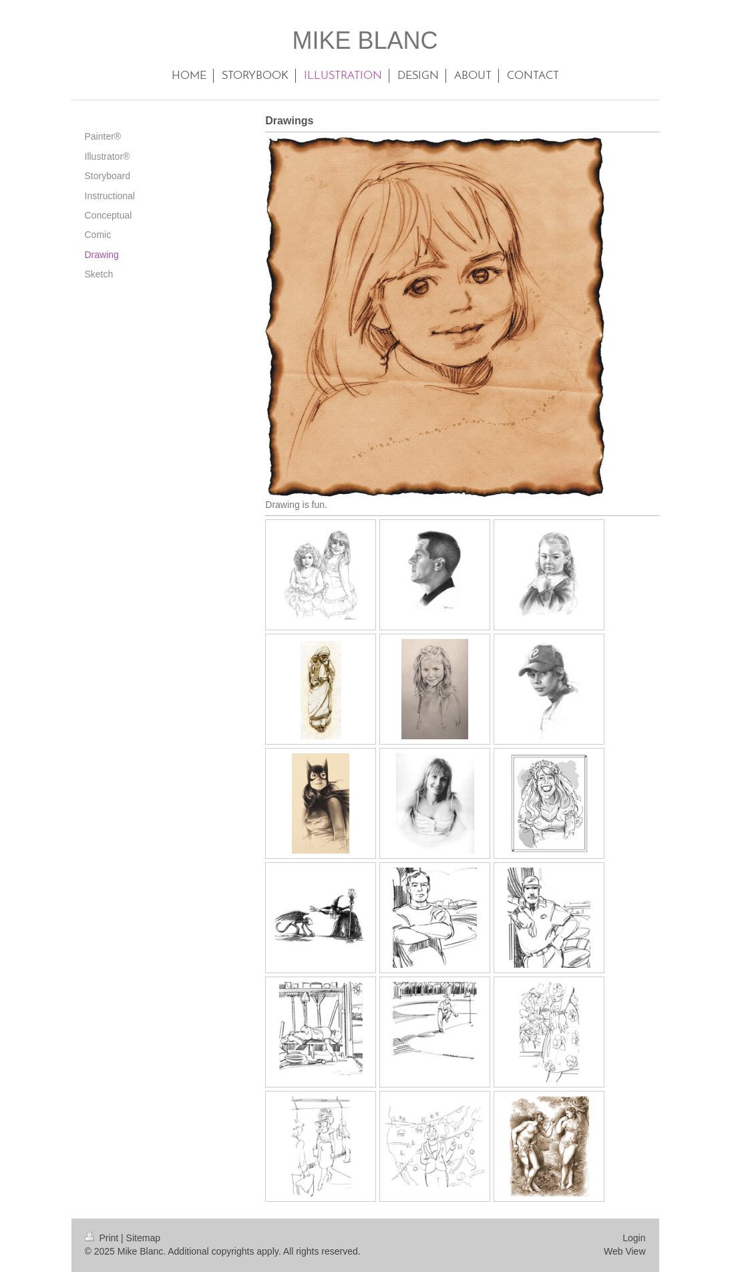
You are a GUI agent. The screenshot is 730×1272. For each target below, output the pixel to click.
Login (633, 1238)
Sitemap (143, 1238)
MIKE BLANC (364, 40)
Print (103, 1238)
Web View (625, 1251)
